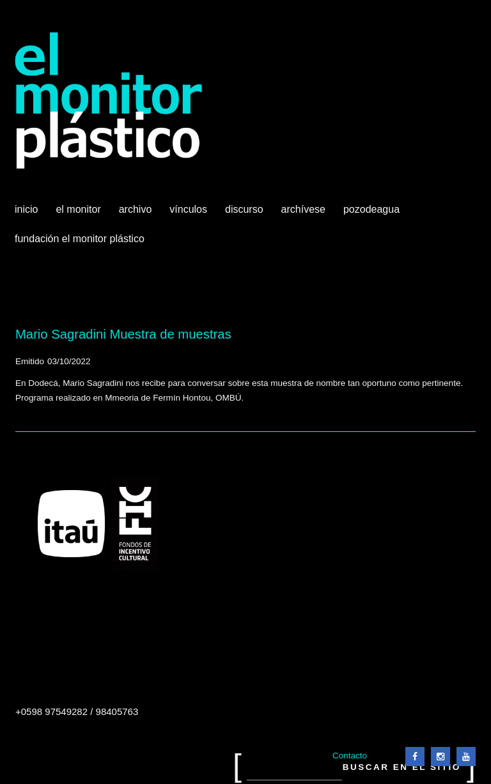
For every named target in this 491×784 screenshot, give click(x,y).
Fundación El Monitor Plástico (79, 238)
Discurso (244, 209)
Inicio (26, 209)
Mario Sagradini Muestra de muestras (123, 334)
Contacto (349, 755)
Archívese (303, 209)
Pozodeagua (372, 214)
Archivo (137, 214)
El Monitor (79, 214)
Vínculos (189, 214)
